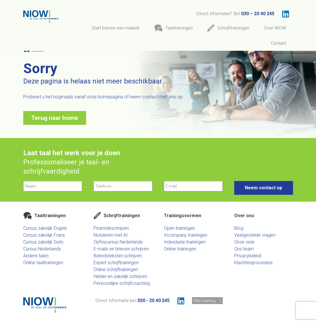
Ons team (244, 249)
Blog (238, 228)
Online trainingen (180, 249)
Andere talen (36, 255)
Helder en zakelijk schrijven (120, 276)
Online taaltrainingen (43, 262)
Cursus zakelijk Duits (43, 242)
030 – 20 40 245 (257, 13)
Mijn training (205, 300)
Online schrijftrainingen (116, 269)
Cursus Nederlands (42, 249)
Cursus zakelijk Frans (44, 235)
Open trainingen (179, 228)
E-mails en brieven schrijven (121, 249)
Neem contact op (263, 187)
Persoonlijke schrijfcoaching (122, 283)
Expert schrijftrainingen (116, 262)
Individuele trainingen (185, 242)
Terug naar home (54, 117)
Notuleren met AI (111, 235)
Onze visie (244, 242)
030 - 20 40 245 (153, 300)
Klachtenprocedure (253, 262)
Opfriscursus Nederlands (118, 242)
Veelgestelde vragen (255, 235)
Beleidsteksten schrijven (118, 255)
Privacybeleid (247, 255)
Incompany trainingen (185, 235)
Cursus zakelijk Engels (45, 228)
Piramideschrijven (111, 228)
